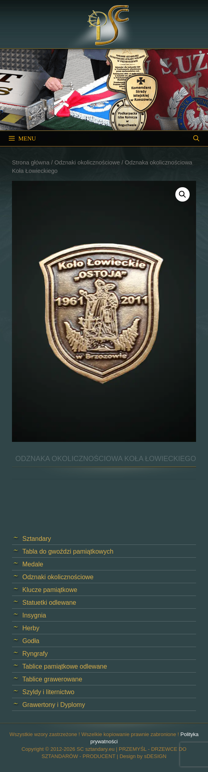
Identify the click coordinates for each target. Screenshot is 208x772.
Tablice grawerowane (52, 679)
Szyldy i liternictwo (48, 692)
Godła (30, 640)
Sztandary (36, 538)
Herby (30, 628)
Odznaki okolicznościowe (87, 162)
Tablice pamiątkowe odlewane (64, 666)
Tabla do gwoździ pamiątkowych (68, 551)
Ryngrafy (35, 653)
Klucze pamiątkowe (49, 589)
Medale (32, 564)
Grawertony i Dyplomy (53, 704)
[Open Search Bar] (196, 138)
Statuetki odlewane (49, 602)
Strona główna (30, 162)
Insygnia (34, 615)
